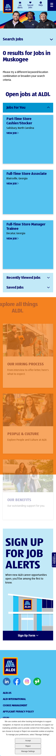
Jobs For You (15, 107)
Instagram (27, 681)
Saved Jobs (30, 6)
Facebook (17, 681)
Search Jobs (13, 39)
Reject (27, 746)
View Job (11, 133)
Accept (28, 741)
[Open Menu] (51, 5)
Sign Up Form (26, 635)
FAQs (41, 5)
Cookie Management (15, 705)
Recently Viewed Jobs (23, 278)
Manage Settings (28, 751)
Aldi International (14, 699)
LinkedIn (6, 681)
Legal (6, 718)
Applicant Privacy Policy (18, 711)
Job (20, 6)
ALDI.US (7, 693)
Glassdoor (37, 681)
